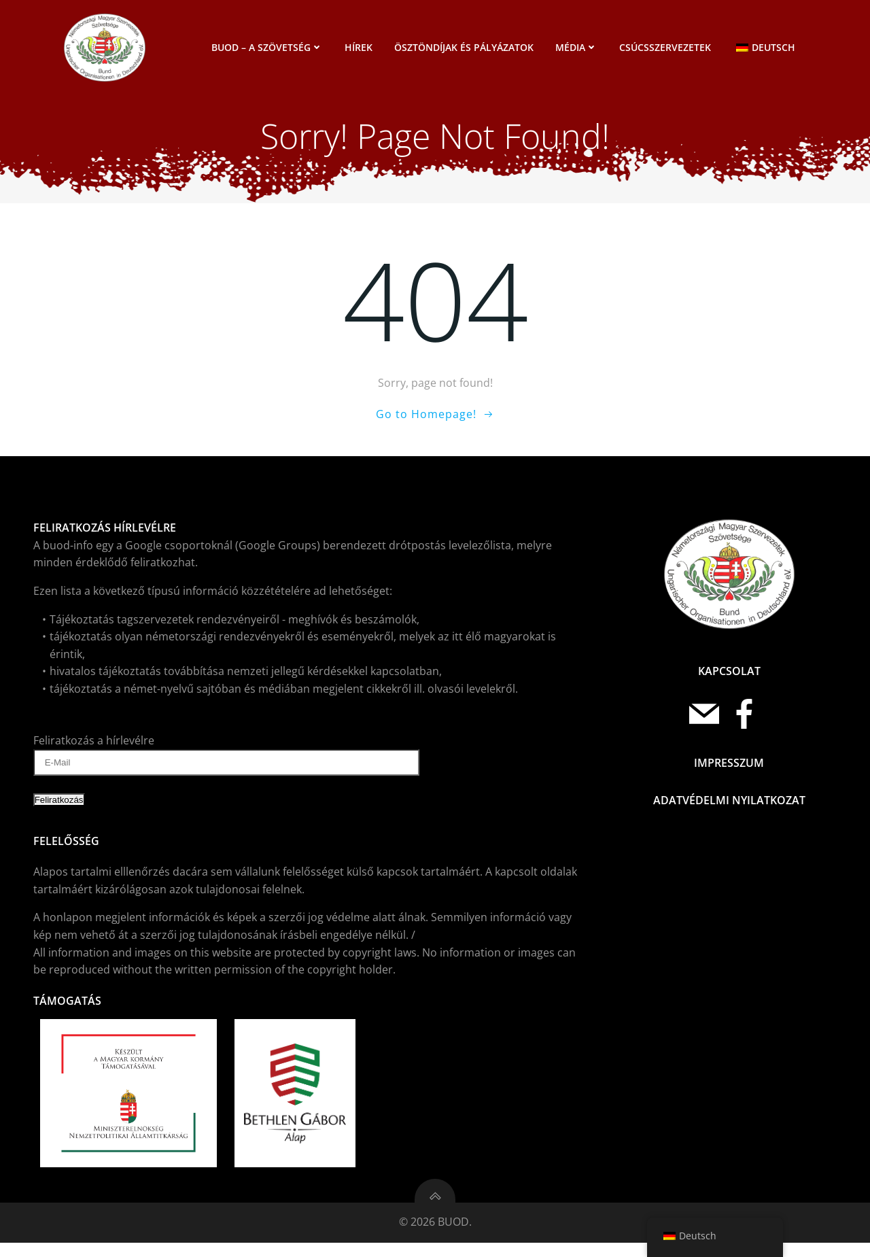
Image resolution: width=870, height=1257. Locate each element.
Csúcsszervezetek (667, 47)
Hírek (361, 47)
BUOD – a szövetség (269, 47)
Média (578, 47)
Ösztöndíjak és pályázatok (466, 47)
